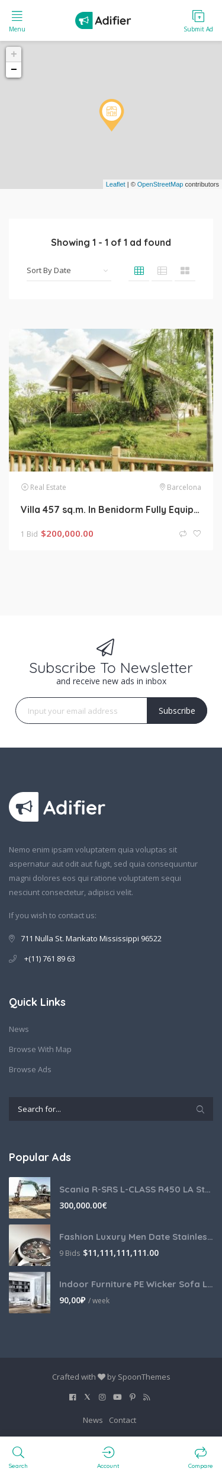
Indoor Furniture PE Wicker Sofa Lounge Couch (136, 1284)
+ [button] (14, 54)
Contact (122, 1420)
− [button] (14, 70)
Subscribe (177, 710)
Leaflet (116, 184)
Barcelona (184, 487)
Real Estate (48, 487)
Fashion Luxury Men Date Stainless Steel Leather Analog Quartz (136, 1236)
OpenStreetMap (160, 184)
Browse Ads (30, 1069)
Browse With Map (40, 1049)
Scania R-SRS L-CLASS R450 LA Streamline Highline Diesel (136, 1189)
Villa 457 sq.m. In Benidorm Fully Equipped (111, 509)
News (19, 1029)
